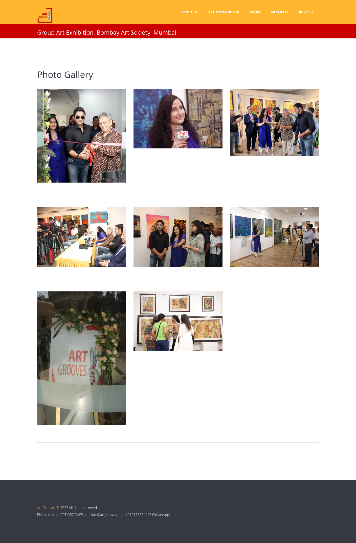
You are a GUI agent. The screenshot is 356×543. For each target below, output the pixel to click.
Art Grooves (46, 507)
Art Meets (279, 12)
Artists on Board (223, 12)
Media (255, 12)
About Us (189, 12)
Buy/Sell (306, 12)
